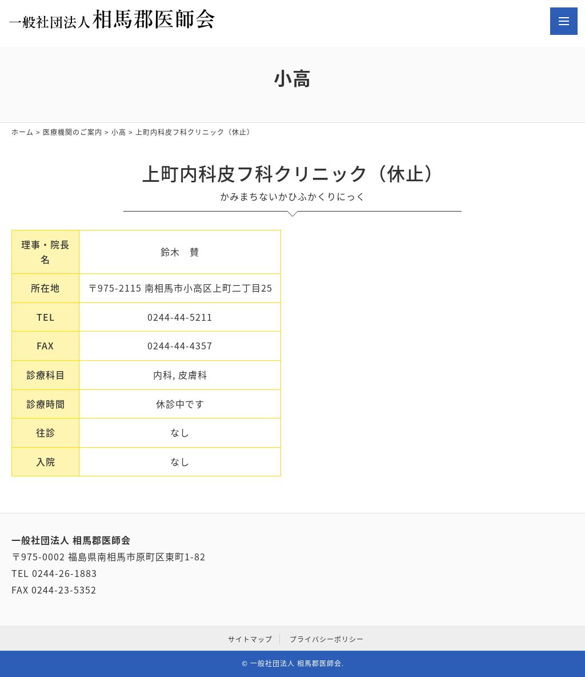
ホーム (22, 132)
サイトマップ (250, 639)
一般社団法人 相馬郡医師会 (296, 663)
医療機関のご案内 (72, 132)
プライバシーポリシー (327, 639)
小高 (118, 132)
